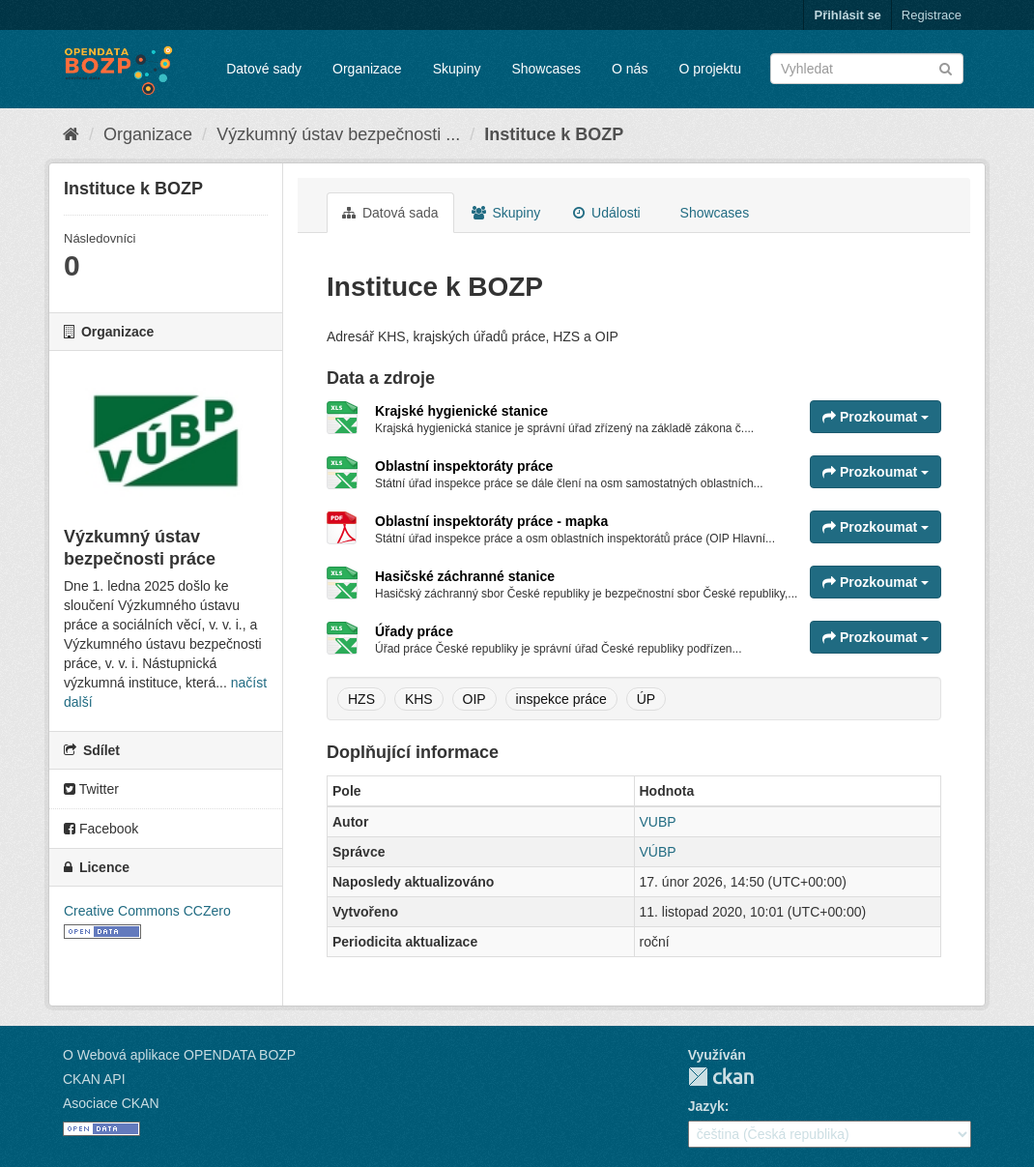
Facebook (101, 828)
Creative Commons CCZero (147, 911)
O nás (629, 68)
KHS (419, 699)
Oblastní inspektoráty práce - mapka (491, 521)
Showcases (546, 68)
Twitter (91, 789)
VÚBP (658, 852)
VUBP (658, 822)
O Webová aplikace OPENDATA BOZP (179, 1055)
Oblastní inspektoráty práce (464, 466)
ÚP (646, 699)
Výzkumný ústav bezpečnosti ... (338, 134)
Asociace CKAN (111, 1103)
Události (606, 212)
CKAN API (94, 1079)
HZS (361, 699)
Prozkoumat (875, 416)
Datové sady (264, 68)
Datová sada (390, 212)
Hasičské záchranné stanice (465, 576)
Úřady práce (414, 631)
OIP (474, 699)
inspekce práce (561, 699)
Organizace (367, 68)
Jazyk (706, 1106)
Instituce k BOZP (553, 134)
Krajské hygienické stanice (461, 411)
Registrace (932, 15)
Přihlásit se (847, 15)
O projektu (709, 68)
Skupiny (457, 68)
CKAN (721, 1076)
